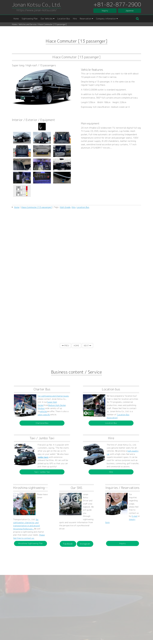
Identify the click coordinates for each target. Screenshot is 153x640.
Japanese (129, 10)
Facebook (73, 525)
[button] (137, 18)
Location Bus (63, 18)
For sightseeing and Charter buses (45, 403)
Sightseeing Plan (30, 18)
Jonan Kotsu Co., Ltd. (36, 4)
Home (16, 18)
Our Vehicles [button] (47, 18)
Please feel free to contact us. (30, 523)
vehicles (42, 408)
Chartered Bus (42, 412)
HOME (76, 345)
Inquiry (105, 10)
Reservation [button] (86, 18)
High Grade (65, 207)
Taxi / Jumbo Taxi (42, 461)
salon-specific (42, 409)
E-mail (127, 516)
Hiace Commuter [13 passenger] (36, 207)
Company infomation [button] (107, 18)
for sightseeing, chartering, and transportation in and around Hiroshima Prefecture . (29, 519)
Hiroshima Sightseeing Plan (30, 525)
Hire (75, 18)
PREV (65, 345)
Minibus (41, 407)
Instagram (79, 525)
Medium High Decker (47, 406)
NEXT (87, 345)
